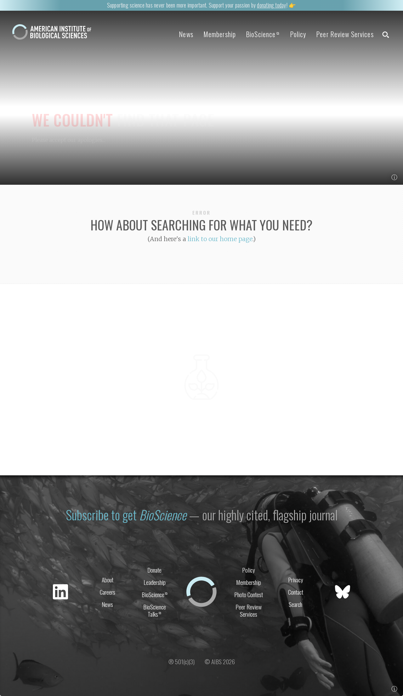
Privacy (295, 579)
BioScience (263, 34)
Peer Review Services (344, 34)
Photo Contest (248, 594)
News (186, 34)
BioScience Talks (154, 610)
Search (295, 604)
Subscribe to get (126, 514)
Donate (154, 569)
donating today (271, 5)
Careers (107, 592)
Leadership (155, 582)
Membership (219, 34)
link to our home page (220, 239)
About (107, 579)
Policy (298, 34)
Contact (295, 592)
